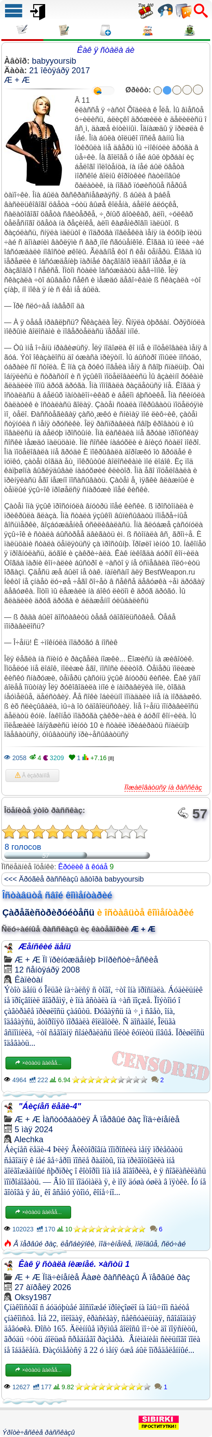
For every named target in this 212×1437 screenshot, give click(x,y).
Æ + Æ (17, 80)
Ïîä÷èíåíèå (161, 1119)
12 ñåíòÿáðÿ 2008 (47, 969)
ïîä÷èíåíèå (114, 1244)
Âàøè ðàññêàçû (111, 1277)
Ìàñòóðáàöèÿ (66, 1119)
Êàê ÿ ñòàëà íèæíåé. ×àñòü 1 (74, 1264)
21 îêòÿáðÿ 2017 (59, 70)
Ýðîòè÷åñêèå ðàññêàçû (38, 1432)
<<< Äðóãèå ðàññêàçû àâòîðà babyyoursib (74, 879)
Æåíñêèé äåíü (45, 946)
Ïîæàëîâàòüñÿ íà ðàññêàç (163, 787)
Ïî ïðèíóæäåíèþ (69, 959)
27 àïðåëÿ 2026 (43, 1287)
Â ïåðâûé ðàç (117, 1119)
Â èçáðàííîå (32, 775)
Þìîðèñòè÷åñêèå (128, 959)
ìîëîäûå (146, 1244)
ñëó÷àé (173, 1244)
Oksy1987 (33, 1297)
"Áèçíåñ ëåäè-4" (50, 1106)
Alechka (28, 1139)
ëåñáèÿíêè (78, 1244)
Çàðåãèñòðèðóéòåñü (48, 913)
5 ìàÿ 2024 (34, 1129)
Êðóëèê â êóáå (83, 867)
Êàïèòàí (29, 979)
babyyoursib (54, 61)
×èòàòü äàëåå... (38, 1063)
